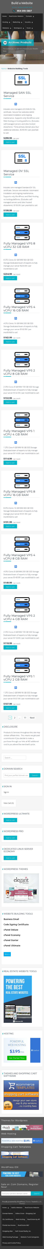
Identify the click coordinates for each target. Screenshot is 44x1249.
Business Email (11, 919)
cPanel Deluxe (11, 929)
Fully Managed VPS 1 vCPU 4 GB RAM (19, 432)
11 (25, 717)
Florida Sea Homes (8, 1225)
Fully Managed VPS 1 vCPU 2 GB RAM (19, 678)
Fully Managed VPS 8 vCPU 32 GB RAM (19, 245)
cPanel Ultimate (12, 945)
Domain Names (7, 1213)
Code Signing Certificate (16, 924)
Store (30, 28)
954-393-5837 (22, 10)
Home (4, 16)
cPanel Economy (12, 935)
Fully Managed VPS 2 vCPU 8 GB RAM (19, 372)
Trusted (34, 1201)
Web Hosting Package (10, 1237)
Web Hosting (20, 1219)
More (7, 954)
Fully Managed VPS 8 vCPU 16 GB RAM (19, 493)
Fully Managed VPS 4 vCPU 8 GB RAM (19, 556)
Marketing (17, 22)
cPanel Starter (11, 940)
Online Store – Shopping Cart (25, 1213)
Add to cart (10, 142)
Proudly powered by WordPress (13, 1201)
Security (29, 22)
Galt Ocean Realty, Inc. (23, 1231)
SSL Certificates (7, 1219)
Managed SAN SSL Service (17, 94)
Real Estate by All (33, 1219)
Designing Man (7, 1231)
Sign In (6, 792)
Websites (6, 28)
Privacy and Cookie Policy (11, 1243)
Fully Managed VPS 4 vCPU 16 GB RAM (19, 308)
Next (32, 717)
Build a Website (22, 3)
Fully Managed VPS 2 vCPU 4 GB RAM (19, 617)
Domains (30, 16)
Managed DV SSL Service (16, 172)
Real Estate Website (16, 16)
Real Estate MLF (23, 1225)
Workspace (19, 28)
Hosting (6, 22)
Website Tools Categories (30, 1237)
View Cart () (9, 803)
